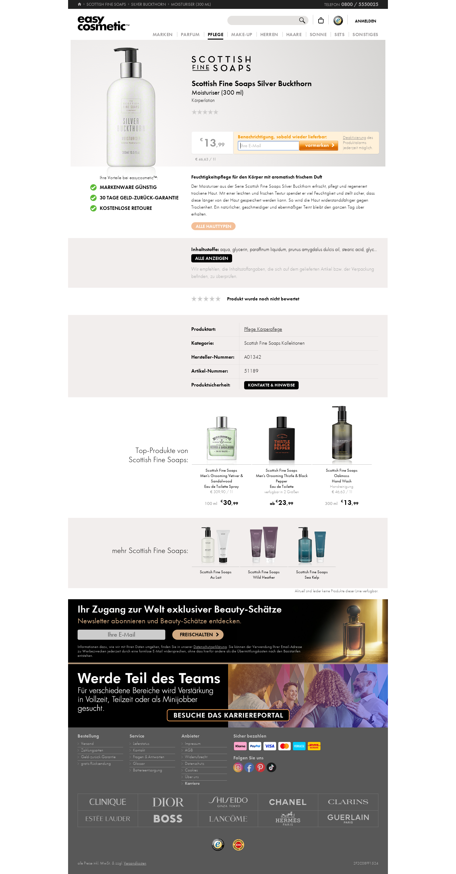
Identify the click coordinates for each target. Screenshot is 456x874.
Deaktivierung (354, 137)
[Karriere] (228, 695)
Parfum (190, 34)
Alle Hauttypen (213, 226)
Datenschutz (194, 763)
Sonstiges (365, 34)
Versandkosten (135, 863)
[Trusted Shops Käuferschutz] (338, 20)
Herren (269, 34)
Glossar (139, 763)
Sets (339, 34)
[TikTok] (271, 767)
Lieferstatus (141, 743)
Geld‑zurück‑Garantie (98, 756)
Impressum (192, 743)
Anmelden (365, 21)
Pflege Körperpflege (263, 329)
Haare (294, 34)
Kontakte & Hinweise (271, 385)
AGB (189, 750)
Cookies (191, 770)
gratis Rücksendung (96, 763)
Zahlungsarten (92, 750)
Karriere (192, 783)
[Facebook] (249, 767)
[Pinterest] (260, 767)
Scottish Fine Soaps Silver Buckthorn (252, 83)
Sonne (318, 34)
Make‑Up (241, 34)
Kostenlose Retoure (126, 208)
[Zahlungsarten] (305, 745)
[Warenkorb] (321, 20)
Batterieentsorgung (147, 770)
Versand (87, 743)
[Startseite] (80, 4)
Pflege (215, 34)
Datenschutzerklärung (210, 646)
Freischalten (196, 635)
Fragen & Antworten (148, 756)
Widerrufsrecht (196, 756)
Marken (163, 34)
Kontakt (139, 750)
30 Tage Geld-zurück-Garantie (139, 198)
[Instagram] (238, 767)
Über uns (192, 776)
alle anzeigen (211, 258)
